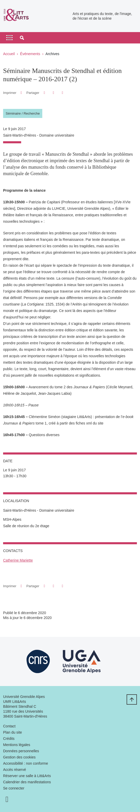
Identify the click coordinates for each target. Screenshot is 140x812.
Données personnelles (21, 751)
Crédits (8, 738)
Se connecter (13, 788)
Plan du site (12, 732)
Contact (9, 726)
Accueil (9, 54)
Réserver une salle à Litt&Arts (27, 776)
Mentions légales (16, 745)
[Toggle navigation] (9, 37)
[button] (22, 37)
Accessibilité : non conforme (25, 763)
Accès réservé (14, 770)
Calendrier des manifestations (27, 782)
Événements (30, 54)
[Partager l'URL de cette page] (63, 92)
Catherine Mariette (18, 560)
